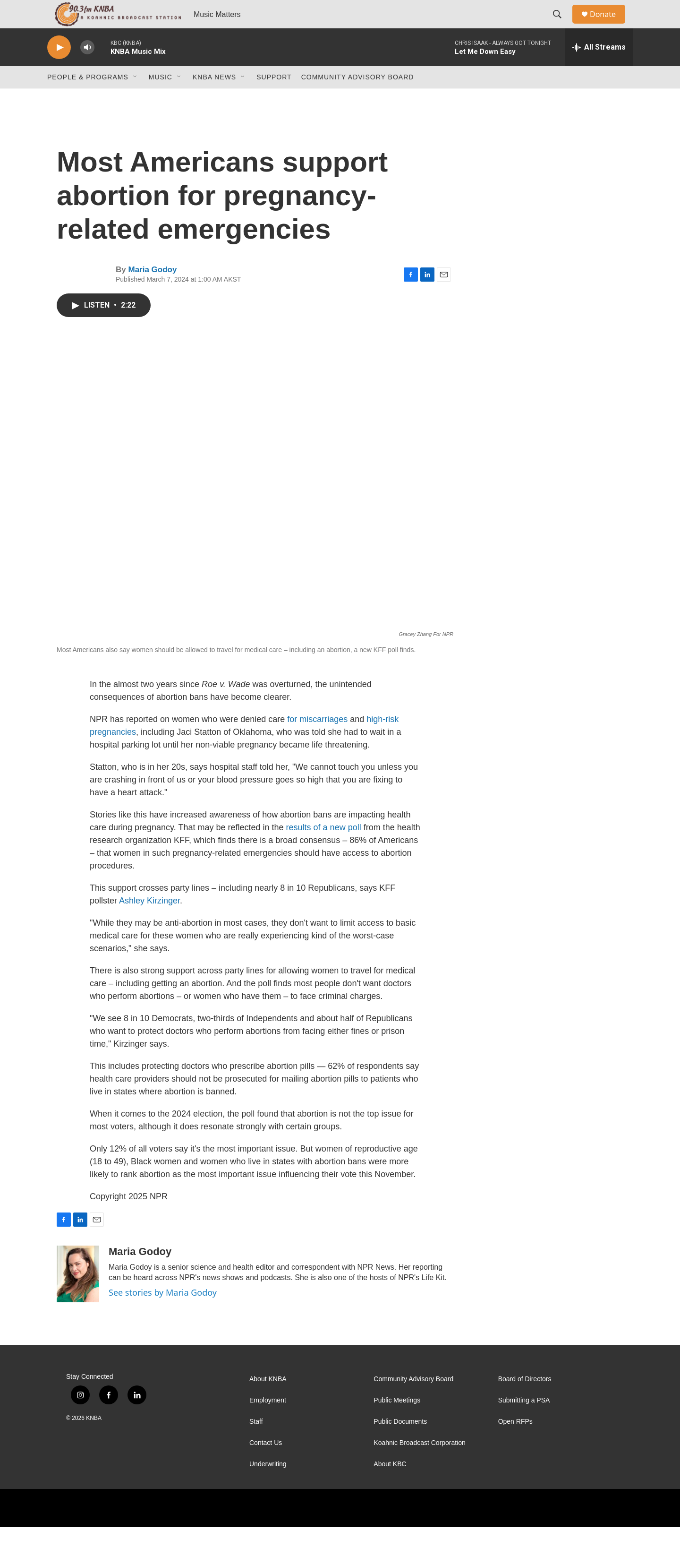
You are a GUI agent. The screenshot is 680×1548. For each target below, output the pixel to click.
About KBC (390, 1485)
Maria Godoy (152, 290)
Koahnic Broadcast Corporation (420, 1464)
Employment (267, 1421)
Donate (608, 25)
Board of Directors (525, 1400)
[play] (59, 68)
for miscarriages (317, 740)
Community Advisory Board (357, 98)
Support (273, 98)
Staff (256, 1442)
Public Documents (400, 1442)
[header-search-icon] (561, 25)
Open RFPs (515, 1442)
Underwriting (268, 1485)
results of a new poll (323, 848)
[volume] (87, 68)
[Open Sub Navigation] (135, 98)
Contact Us (265, 1464)
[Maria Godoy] (78, 1295)
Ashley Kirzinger (149, 922)
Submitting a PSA (524, 1421)
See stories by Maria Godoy (163, 1313)
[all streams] (599, 68)
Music (160, 98)
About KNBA (268, 1400)
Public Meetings (397, 1421)
